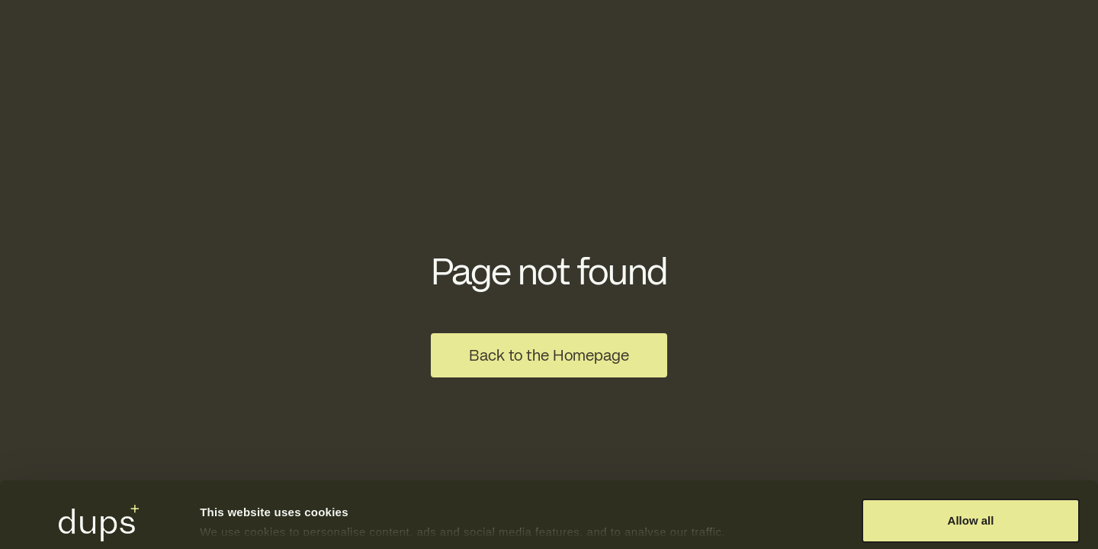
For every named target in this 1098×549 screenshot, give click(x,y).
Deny (971, 508)
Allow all (971, 458)
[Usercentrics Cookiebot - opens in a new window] (98, 519)
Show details (235, 505)
